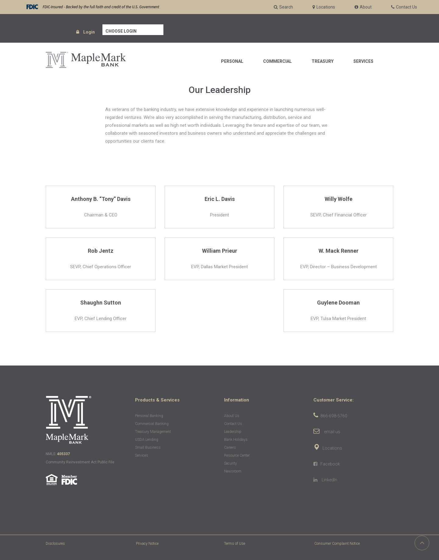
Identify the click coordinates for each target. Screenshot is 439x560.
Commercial (277, 61)
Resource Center (237, 455)
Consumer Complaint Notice (337, 543)
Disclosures (55, 543)
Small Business (148, 447)
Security (230, 463)
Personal (232, 61)
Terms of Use (234, 543)
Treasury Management (153, 432)
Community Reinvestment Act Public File (80, 462)
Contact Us (233, 424)
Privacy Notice (147, 543)
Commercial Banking (152, 424)
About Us (231, 416)
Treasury (323, 61)
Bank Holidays (236, 439)
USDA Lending (146, 439)
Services (363, 61)
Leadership (232, 432)
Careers (230, 447)
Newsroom (232, 471)
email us (332, 431)
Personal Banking (149, 416)
